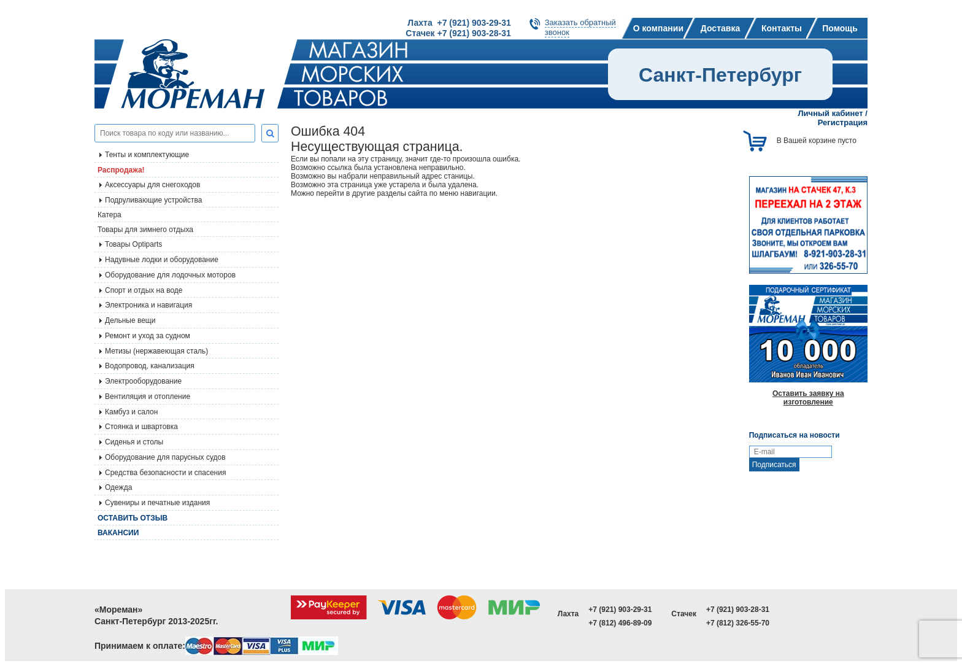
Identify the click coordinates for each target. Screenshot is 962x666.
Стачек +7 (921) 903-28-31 (458, 33)
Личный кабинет (830, 113)
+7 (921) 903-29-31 (620, 609)
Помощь (840, 28)
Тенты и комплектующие (147, 154)
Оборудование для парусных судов (165, 457)
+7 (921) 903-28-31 (737, 609)
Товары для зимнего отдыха (145, 229)
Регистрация (843, 122)
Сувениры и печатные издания (157, 502)
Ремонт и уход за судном (147, 335)
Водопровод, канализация (149, 366)
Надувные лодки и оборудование (161, 259)
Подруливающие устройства (153, 200)
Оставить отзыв (132, 518)
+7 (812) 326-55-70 (737, 623)
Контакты (781, 28)
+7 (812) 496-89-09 (620, 623)
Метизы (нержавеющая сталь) (156, 351)
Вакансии (118, 533)
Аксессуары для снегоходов (152, 184)
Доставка (720, 28)
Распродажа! (121, 170)
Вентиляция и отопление (147, 396)
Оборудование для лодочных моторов (170, 275)
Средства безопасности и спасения (165, 472)
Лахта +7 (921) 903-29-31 (458, 23)
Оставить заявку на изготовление (808, 397)
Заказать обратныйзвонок (580, 27)
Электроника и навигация (148, 305)
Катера (109, 215)
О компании (658, 28)
